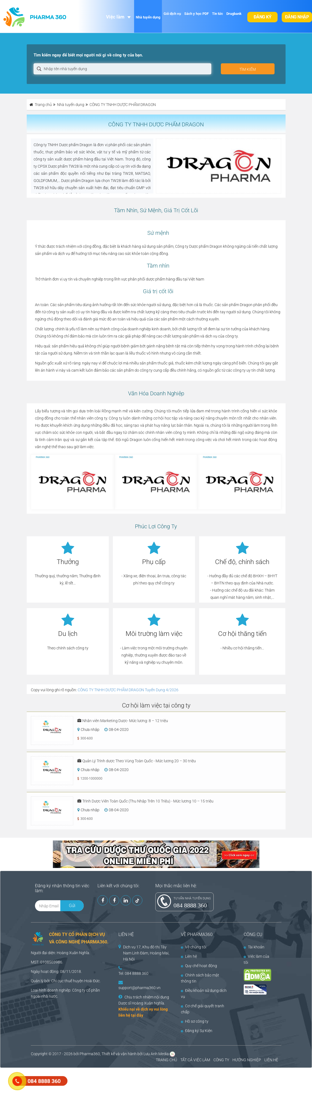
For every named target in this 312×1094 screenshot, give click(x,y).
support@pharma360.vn (139, 988)
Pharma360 (90, 1054)
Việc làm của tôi (256, 959)
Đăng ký (263, 17)
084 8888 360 (190, 905)
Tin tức (217, 14)
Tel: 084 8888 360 (133, 973)
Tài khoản (254, 947)
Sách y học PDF (196, 14)
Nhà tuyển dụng (148, 17)
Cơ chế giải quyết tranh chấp (202, 1009)
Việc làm (115, 17)
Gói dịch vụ (172, 14)
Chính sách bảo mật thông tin (200, 978)
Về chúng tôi (193, 947)
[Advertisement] (100, 1080)
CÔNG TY (221, 1060)
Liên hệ (189, 956)
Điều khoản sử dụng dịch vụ (204, 993)
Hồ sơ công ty (194, 1021)
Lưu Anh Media (156, 1054)
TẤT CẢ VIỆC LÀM (195, 1060)
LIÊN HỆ (271, 1060)
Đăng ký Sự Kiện (196, 1030)
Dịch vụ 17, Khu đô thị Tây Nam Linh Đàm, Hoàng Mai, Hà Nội (146, 953)
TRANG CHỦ (166, 1060)
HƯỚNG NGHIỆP (246, 1060)
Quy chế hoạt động (199, 966)
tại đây (137, 1015)
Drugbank (234, 14)
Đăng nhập (297, 17)
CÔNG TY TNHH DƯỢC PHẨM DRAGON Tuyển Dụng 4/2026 (128, 690)
